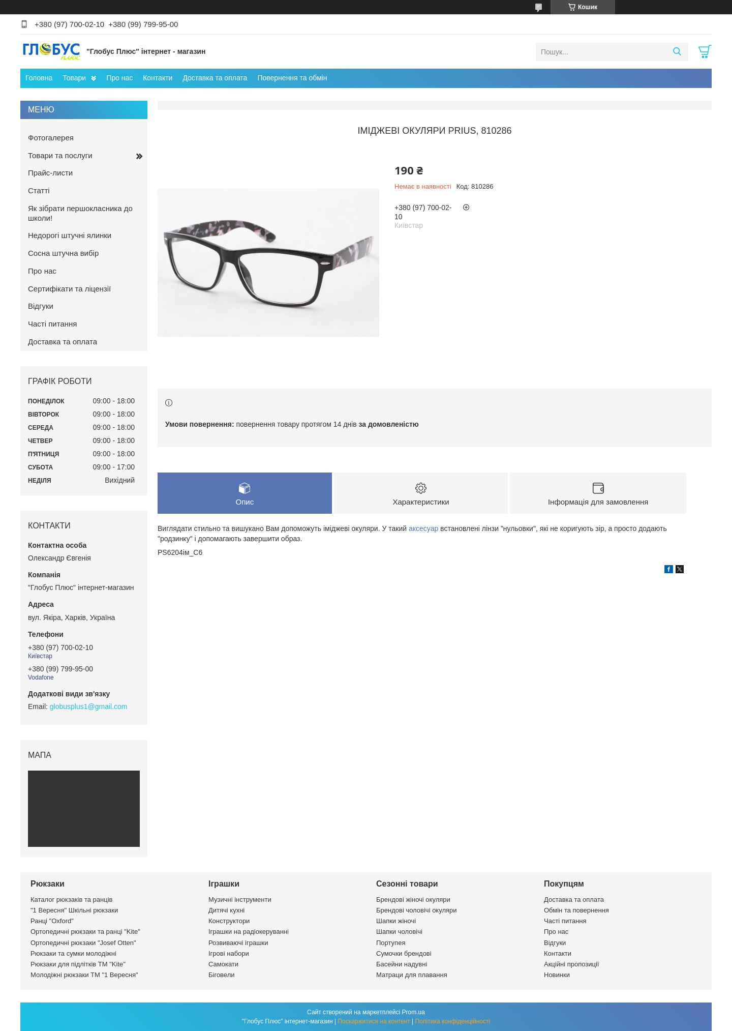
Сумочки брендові (404, 953)
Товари (74, 78)
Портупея (390, 943)
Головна (38, 78)
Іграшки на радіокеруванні (248, 931)
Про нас (119, 78)
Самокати (223, 964)
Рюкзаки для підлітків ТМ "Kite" (78, 964)
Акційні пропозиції (571, 964)
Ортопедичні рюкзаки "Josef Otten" (83, 943)
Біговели (221, 975)
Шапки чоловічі (399, 931)
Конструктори (229, 921)
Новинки (557, 975)
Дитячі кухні (226, 910)
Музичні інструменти (239, 899)
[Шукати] (676, 52)
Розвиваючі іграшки (238, 943)
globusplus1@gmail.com (89, 706)
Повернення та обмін (292, 78)
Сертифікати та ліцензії (69, 288)
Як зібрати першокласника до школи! (80, 213)
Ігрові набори (228, 953)
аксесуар (423, 528)
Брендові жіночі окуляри (413, 899)
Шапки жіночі (396, 921)
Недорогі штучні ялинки (69, 235)
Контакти (157, 78)
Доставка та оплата (214, 78)
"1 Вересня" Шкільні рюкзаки (74, 910)
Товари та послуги (60, 155)
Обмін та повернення (576, 910)
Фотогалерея (51, 137)
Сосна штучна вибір (63, 253)
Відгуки (40, 306)
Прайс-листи (50, 172)
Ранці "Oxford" (52, 921)
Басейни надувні (401, 964)
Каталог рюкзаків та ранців (71, 899)
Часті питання (52, 323)
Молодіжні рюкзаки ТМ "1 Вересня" (84, 975)
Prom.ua (413, 1012)
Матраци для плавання (411, 975)
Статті (39, 190)
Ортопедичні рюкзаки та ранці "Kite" (85, 931)
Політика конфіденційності (453, 1021)
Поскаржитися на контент (374, 1021)
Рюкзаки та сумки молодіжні (73, 953)
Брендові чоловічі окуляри (416, 910)
